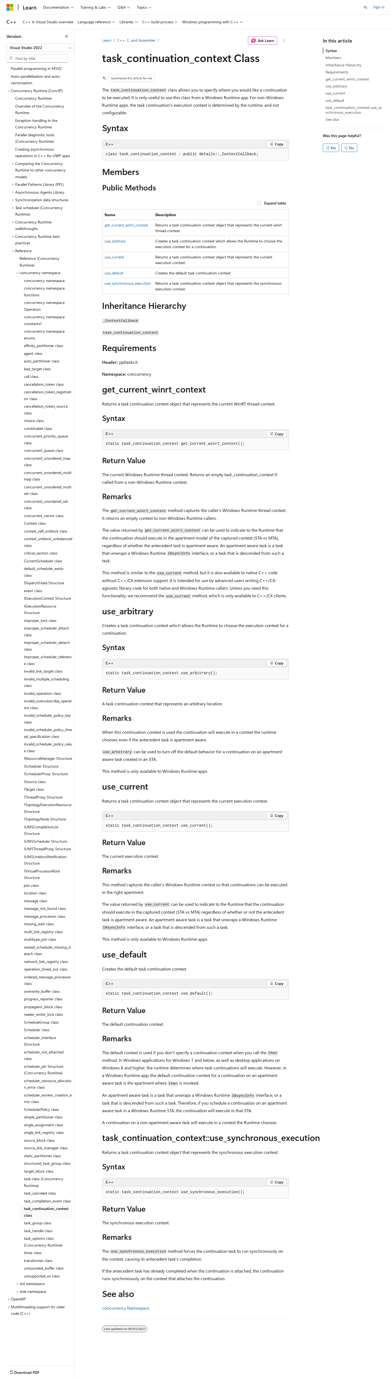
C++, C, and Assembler (136, 40)
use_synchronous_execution (128, 283)
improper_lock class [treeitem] (40, 620)
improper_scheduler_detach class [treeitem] (47, 646)
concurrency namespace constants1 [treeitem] (44, 320)
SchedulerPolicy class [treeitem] (41, 1109)
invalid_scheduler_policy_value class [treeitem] (48, 747)
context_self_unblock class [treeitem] (45, 531)
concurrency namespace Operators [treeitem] (44, 306)
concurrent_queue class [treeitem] (43, 450)
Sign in (378, 6)
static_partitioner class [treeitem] (42, 1155)
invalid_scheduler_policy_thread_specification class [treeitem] (48, 733)
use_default (114, 272)
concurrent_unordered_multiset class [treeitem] (47, 490)
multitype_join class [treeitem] (40, 939)
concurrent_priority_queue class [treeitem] (46, 439)
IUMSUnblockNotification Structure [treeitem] (45, 860)
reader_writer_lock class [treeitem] (43, 1014)
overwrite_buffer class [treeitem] (42, 991)
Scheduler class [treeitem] (36, 1029)
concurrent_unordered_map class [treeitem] (47, 462)
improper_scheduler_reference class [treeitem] (48, 660)
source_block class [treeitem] (39, 1140)
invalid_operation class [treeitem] (42, 693)
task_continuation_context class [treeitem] (46, 1212)
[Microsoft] (10, 7)
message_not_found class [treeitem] (45, 908)
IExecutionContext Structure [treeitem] (47, 598)
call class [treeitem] (31, 376)
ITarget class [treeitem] (34, 789)
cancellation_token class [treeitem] (44, 384)
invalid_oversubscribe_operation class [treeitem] (48, 704)
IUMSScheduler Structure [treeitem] (45, 841)
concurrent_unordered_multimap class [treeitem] (47, 476)
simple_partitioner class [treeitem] (43, 1117)
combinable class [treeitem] (38, 428)
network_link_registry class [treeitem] (46, 961)
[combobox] (40, 47)
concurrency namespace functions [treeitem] (44, 291)
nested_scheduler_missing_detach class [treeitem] (47, 950)
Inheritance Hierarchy (343, 64)
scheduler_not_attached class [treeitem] (44, 1055)
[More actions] (284, 40)
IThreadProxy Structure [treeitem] (43, 797)
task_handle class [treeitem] (38, 1230)
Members (333, 57)
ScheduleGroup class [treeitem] (41, 1022)
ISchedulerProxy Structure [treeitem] (46, 773)
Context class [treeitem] (35, 523)
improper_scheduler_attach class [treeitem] (46, 631)
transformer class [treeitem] (38, 1260)
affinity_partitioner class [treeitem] (43, 345)
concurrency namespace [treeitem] (44, 280)
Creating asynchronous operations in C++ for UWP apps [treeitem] (42, 152)
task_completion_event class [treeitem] (47, 1200)
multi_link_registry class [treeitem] (43, 931)
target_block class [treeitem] (38, 1171)
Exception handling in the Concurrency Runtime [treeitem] (36, 124)
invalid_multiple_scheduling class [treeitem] (46, 682)
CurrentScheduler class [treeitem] (43, 560)
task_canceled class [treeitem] (40, 1193)
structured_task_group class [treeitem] (47, 1163)
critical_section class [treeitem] (40, 553)
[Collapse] (66, 36)
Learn (106, 40)
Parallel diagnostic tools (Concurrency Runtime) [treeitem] (34, 138)
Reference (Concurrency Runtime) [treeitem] (39, 262)
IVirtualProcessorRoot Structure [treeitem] (42, 874)
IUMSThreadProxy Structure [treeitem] (47, 848)
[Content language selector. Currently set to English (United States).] (31, 1371)
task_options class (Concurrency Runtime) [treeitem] (43, 1242)
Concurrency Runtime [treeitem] (33, 98)
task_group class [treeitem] (37, 1222)
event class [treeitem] (33, 590)
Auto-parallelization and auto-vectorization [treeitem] (36, 80)
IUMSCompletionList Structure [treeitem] (41, 830)
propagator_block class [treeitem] (43, 1006)
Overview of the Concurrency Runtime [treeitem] (39, 109)
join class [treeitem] (31, 885)
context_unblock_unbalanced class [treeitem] (48, 542)
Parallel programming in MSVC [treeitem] (36, 68)
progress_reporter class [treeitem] (43, 998)
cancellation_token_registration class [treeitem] (47, 395)
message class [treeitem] (35, 900)
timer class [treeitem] (33, 1252)
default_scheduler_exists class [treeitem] (44, 572)
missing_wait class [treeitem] (39, 923)
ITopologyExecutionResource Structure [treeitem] (47, 808)
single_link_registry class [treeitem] (44, 1132)
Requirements (337, 71)
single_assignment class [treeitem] (43, 1124)
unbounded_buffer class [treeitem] (44, 1268)
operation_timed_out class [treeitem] (45, 969)
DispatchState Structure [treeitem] (44, 582)
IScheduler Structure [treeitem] (41, 766)
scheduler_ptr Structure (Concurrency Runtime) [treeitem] (43, 1070)
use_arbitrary (115, 241)
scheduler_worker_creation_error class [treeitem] (48, 1098)
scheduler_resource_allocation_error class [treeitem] (47, 1084)
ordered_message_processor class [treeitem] (47, 980)
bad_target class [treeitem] (37, 368)
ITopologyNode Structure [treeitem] (45, 819)
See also (332, 119)
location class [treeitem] (35, 892)
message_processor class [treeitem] (44, 916)
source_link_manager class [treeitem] (46, 1147)
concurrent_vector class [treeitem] (44, 515)
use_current (114, 256)
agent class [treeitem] (33, 353)
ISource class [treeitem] (35, 781)
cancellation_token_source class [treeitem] (46, 410)
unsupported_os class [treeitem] (42, 1276)
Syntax (331, 50)
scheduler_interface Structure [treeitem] (40, 1041)
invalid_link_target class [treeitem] (43, 671)
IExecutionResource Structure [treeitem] (40, 609)
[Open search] (365, 7)
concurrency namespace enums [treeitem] (44, 334)
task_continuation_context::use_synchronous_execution (354, 110)
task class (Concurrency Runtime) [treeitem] (43, 1182)
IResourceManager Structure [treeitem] (48, 758)
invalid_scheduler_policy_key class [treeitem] (47, 719)
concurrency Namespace (125, 1308)
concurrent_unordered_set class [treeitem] (46, 505)
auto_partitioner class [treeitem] (41, 361)
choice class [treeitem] (34, 420)
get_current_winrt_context (126, 225)
